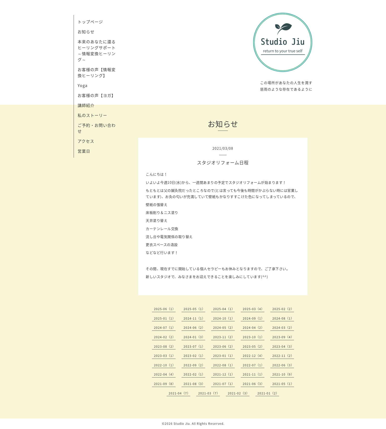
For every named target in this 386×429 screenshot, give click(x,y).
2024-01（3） (194, 337)
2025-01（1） (165, 318)
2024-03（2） (283, 327)
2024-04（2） (253, 327)
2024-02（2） (165, 337)
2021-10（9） (283, 374)
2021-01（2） (268, 393)
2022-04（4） (165, 374)
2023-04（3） (283, 346)
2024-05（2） (224, 327)
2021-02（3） (238, 393)
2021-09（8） (165, 383)
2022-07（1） (253, 365)
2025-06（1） (165, 309)
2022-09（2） (194, 365)
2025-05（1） (194, 309)
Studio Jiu (182, 423)
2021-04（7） (179, 393)
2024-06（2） (194, 327)
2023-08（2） (165, 346)
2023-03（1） (165, 355)
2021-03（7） (209, 393)
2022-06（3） (283, 365)
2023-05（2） (253, 346)
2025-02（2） (283, 309)
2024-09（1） (253, 318)
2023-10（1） (253, 337)
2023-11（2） (224, 337)
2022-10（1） (165, 365)
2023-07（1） (194, 346)
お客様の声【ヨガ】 (97, 95)
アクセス (86, 141)
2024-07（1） (165, 327)
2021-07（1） (224, 383)
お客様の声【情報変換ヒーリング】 (97, 72)
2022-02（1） (194, 374)
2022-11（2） (283, 355)
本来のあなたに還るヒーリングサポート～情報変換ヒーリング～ (97, 50)
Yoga (83, 85)
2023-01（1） (224, 355)
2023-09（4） (283, 337)
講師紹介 (86, 105)
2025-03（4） (253, 309)
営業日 (84, 151)
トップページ (90, 22)
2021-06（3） (253, 383)
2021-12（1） (224, 374)
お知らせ (86, 32)
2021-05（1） (283, 383)
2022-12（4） (253, 355)
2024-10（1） (224, 318)
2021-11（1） (253, 374)
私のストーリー (92, 115)
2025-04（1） (224, 309)
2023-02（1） (194, 355)
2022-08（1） (224, 365)
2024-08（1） (283, 318)
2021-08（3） (194, 383)
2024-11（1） (194, 318)
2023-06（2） (224, 346)
